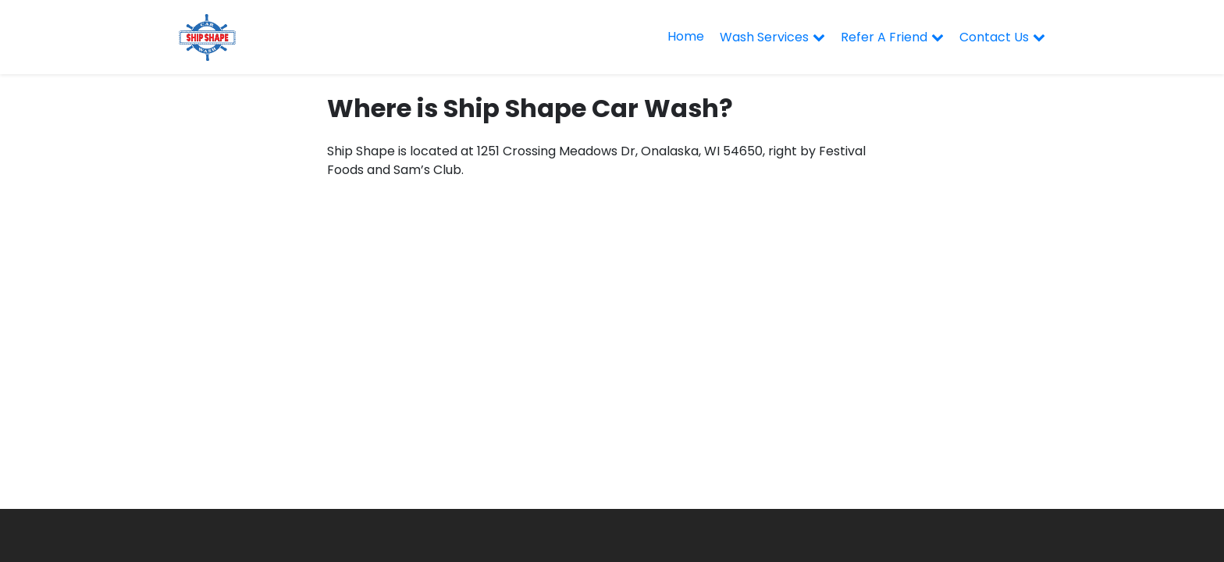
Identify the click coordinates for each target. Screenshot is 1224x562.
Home (685, 36)
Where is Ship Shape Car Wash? (530, 108)
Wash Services (764, 37)
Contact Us (994, 37)
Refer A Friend (884, 37)
